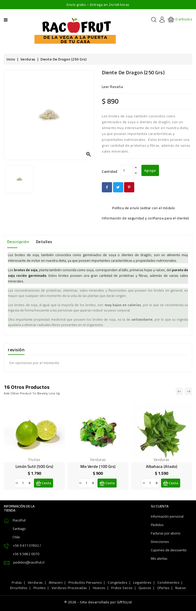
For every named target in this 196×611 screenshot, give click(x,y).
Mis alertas (159, 558)
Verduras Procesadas (69, 587)
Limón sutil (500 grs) (34, 466)
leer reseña (112, 86)
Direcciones (160, 541)
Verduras (35, 582)
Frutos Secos (122, 587)
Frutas (17, 582)
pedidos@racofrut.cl (28, 562)
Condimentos (168, 582)
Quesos (145, 587)
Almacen (56, 582)
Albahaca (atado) (161, 466)
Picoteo (39, 587)
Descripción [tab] (18, 241)
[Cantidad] (127, 170)
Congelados (117, 582)
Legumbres (142, 582)
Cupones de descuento (169, 550)
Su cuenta (159, 506)
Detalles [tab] (44, 241)
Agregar (150, 170)
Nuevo (180, 587)
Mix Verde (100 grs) (97, 466)
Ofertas (163, 587)
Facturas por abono (165, 533)
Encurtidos (19, 587)
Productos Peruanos (85, 582)
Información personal (167, 516)
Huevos (99, 587)
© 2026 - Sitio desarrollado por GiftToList (98, 602)
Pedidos (157, 524)
